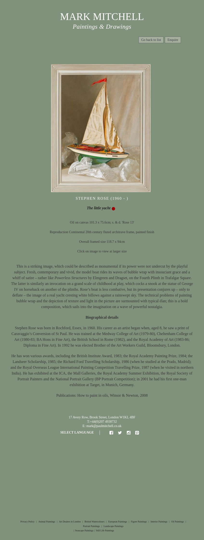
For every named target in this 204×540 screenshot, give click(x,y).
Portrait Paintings (91, 526)
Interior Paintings (159, 521)
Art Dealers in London (70, 521)
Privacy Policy (27, 521)
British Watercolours (94, 521)
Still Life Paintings (105, 530)
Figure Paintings (139, 521)
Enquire (172, 40)
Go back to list (151, 40)
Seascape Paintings (84, 530)
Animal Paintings (46, 521)
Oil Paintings (177, 521)
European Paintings (117, 521)
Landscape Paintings (113, 526)
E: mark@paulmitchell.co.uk (102, 426)
